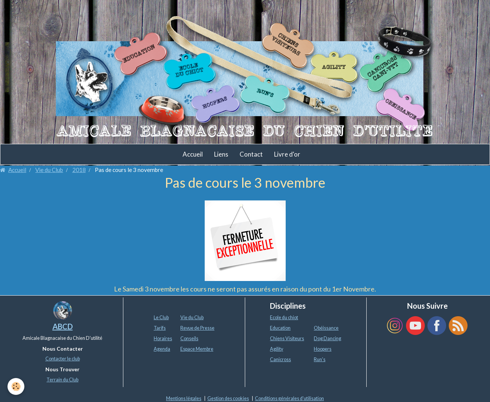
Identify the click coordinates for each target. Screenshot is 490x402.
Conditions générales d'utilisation (289, 398)
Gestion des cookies (228, 398)
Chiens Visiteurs (287, 338)
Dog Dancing (327, 338)
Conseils (189, 338)
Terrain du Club (62, 380)
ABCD (62, 326)
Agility (276, 349)
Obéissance (326, 328)
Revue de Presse (197, 328)
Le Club (161, 317)
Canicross (280, 359)
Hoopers (322, 349)
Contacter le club (62, 359)
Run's (319, 359)
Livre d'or (287, 154)
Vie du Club (49, 169)
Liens (221, 154)
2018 (79, 169)
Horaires (163, 338)
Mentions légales (183, 398)
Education (280, 328)
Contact (251, 154)
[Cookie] (15, 386)
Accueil (193, 154)
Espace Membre (196, 349)
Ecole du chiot (284, 317)
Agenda (162, 349)
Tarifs (160, 328)
